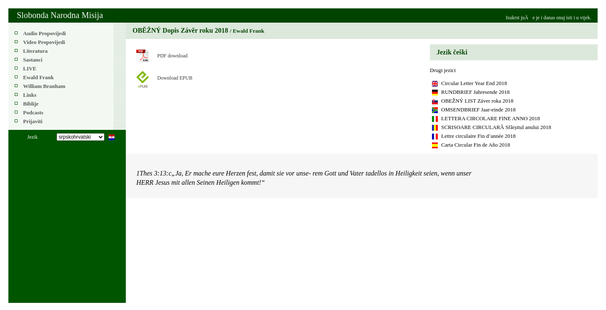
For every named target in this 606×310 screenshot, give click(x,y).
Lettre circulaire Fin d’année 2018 (478, 136)
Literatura (35, 51)
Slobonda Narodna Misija (60, 15)
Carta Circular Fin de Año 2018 (475, 145)
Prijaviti (32, 121)
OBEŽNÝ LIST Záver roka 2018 (477, 101)
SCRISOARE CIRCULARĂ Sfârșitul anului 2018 (496, 127)
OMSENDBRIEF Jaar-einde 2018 (478, 109)
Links (29, 95)
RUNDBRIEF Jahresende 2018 (475, 92)
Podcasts (33, 112)
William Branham (44, 86)
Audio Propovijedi (44, 33)
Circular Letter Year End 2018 (474, 83)
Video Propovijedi (44, 42)
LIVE (29, 68)
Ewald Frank (38, 77)
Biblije (31, 104)
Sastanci (32, 60)
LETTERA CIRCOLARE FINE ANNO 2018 (490, 118)
